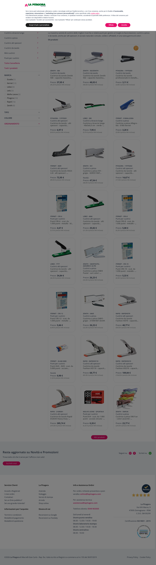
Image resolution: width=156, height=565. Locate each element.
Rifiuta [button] (111, 25)
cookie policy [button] (95, 13)
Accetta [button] (124, 25)
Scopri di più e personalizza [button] (39, 25)
